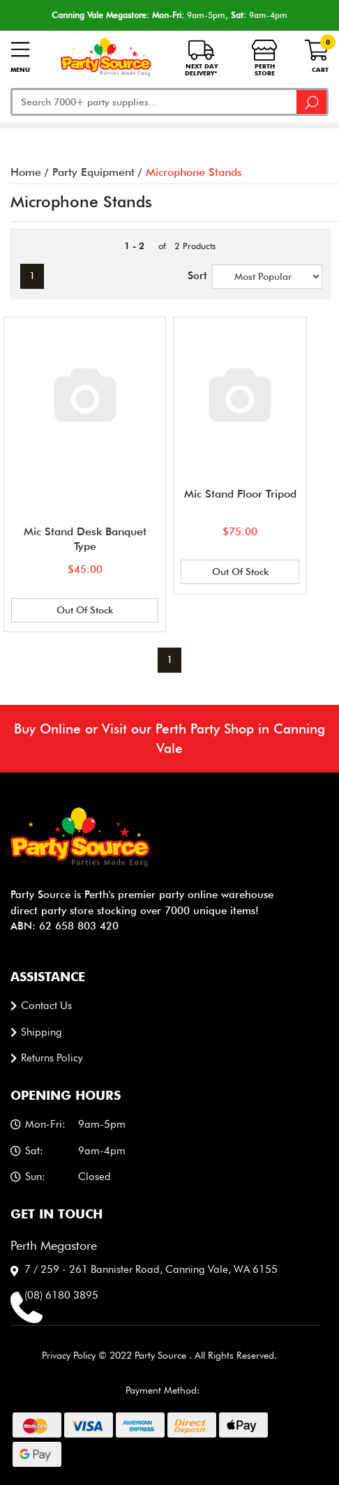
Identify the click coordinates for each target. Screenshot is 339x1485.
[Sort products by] (267, 276)
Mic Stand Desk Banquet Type (85, 539)
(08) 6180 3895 (61, 1295)
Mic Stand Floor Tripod (240, 493)
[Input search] (153, 102)
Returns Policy (52, 1058)
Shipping (41, 1032)
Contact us (46, 1005)
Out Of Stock (84, 609)
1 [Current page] (32, 275)
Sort (194, 275)
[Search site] (312, 102)
